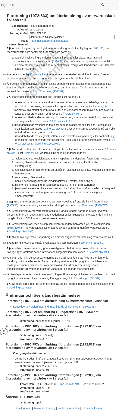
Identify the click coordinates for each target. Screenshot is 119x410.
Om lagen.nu (23, 408)
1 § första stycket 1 (100, 106)
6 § (9, 237)
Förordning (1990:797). (46, 143)
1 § (9, 48)
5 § (9, 223)
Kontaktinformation (69, 408)
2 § (9, 96)
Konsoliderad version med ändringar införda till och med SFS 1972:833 (54, 306)
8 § (9, 283)
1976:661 (58, 61)
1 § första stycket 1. (98, 252)
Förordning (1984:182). (20, 231)
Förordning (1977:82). (52, 91)
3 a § (10, 201)
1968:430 (97, 48)
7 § (9, 248)
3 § (9, 149)
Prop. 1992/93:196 (69, 384)
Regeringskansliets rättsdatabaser (49, 40)
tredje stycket (31, 152)
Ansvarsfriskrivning (44, 408)
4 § (9, 210)
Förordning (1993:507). (92, 242)
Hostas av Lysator (92, 408)
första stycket (38, 74)
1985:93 (12, 205)
